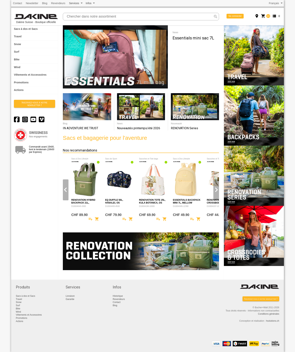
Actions (19, 89)
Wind (17, 67)
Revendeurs (58, 3)
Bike (17, 59)
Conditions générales (268, 314)
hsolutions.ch (272, 321)
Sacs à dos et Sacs (26, 28)
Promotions (21, 82)
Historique (118, 296)
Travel (17, 36)
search (215, 16)
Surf (16, 51)
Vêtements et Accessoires (30, 74)
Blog (44, 3)
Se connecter (235, 16)
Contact (17, 3)
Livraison (70, 296)
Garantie (70, 299)
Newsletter (32, 3)
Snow (17, 44)
